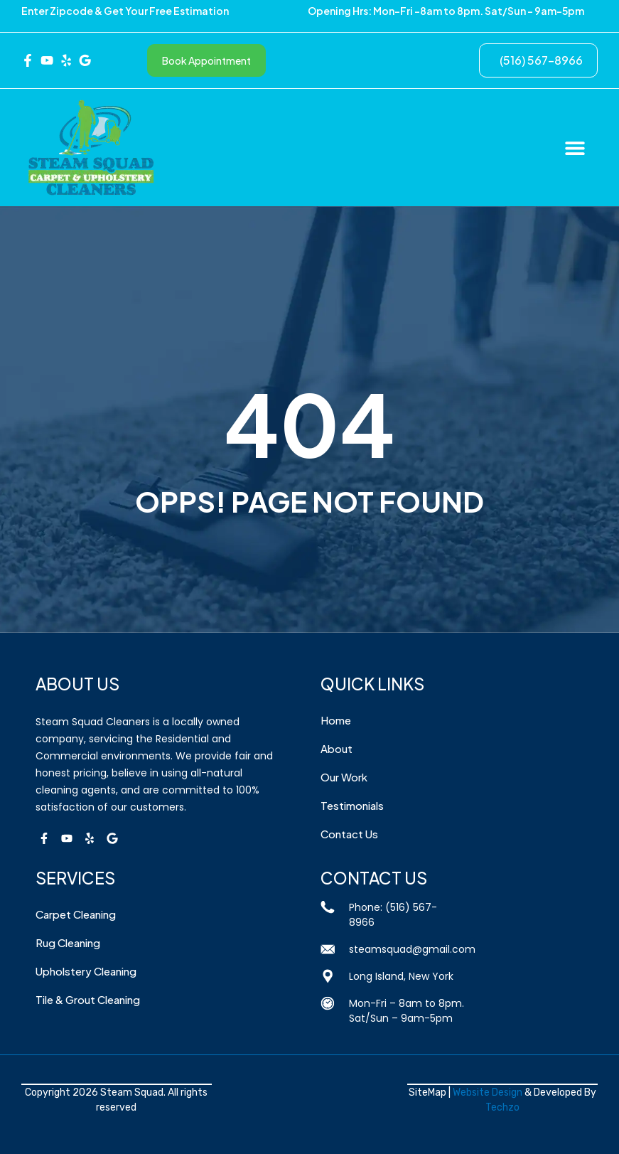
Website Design (487, 1092)
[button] (575, 148)
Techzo (502, 1107)
